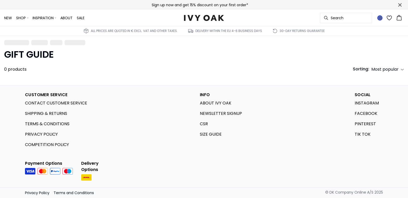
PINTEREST (365, 124)
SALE (81, 18)
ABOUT (66, 18)
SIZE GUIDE (211, 134)
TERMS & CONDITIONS (47, 124)
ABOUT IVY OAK (215, 103)
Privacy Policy (37, 192)
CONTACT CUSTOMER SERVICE (56, 103)
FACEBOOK (366, 113)
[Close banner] (400, 5)
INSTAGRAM (367, 103)
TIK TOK (363, 134)
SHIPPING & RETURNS (46, 113)
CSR (204, 124)
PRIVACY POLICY (41, 134)
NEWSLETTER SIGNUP (221, 113)
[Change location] (380, 18)
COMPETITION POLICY (47, 145)
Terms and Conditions (74, 192)
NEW (8, 18)
